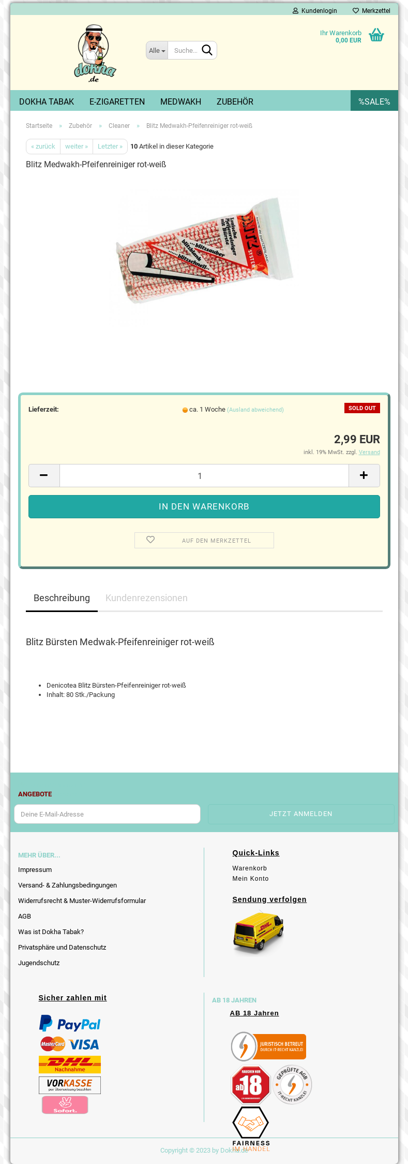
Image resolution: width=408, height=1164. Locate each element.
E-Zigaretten (117, 102)
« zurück (43, 146)
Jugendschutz (38, 963)
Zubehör (235, 102)
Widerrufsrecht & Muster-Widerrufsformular (82, 901)
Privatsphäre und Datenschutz (62, 947)
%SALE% (374, 102)
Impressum (35, 870)
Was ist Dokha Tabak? (51, 932)
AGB (24, 916)
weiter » (76, 146)
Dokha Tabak (46, 102)
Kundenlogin (315, 10)
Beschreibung (62, 597)
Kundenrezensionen (146, 597)
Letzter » (110, 146)
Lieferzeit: (43, 409)
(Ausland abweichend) (255, 409)
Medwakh (180, 102)
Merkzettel (371, 10)
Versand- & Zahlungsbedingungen (67, 885)
